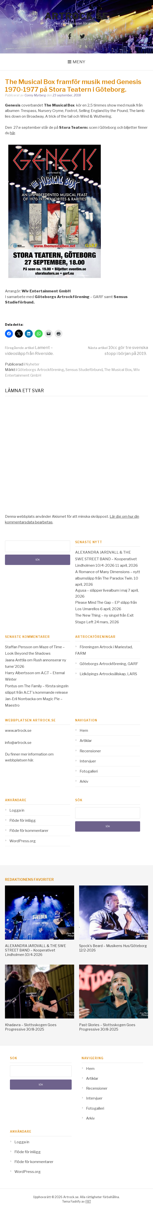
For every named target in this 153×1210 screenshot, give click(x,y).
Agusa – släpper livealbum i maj (101, 590)
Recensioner (90, 751)
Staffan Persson (18, 647)
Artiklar (86, 740)
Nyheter (32, 364)
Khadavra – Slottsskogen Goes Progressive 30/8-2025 (31, 1027)
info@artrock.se (18, 742)
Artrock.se (77, 16)
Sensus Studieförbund (84, 369)
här (12, 133)
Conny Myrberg (35, 95)
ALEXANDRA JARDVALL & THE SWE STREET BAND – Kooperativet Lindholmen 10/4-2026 (106, 559)
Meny (79, 61)
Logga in (16, 810)
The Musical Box (118, 369)
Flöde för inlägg (22, 820)
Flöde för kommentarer (28, 830)
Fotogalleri (89, 771)
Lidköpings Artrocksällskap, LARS (108, 674)
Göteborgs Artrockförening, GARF (109, 664)
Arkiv (84, 781)
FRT (88, 1201)
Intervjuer (88, 761)
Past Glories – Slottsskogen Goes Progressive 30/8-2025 (107, 1027)
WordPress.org (22, 841)
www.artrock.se (18, 730)
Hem (84, 730)
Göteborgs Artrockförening (40, 369)
